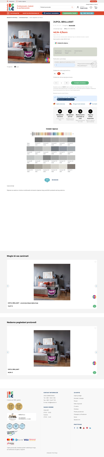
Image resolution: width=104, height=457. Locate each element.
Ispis (16, 67)
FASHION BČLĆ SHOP (72, 13)
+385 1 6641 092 (50, 398)
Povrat (75, 401)
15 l (63, 73)
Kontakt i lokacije (78, 398)
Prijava (82, 6)
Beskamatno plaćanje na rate (80, 116)
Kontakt (94, 104)
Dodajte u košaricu (80, 83)
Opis (47, 180)
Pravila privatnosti (79, 411)
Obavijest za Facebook (80, 414)
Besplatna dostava (60, 115)
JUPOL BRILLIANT (13, 369)
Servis (75, 417)
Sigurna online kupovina (90, 116)
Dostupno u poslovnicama (66, 99)
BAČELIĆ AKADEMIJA (53, 13)
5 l (59, 73)
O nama (76, 406)
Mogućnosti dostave (79, 104)
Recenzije (72, 25)
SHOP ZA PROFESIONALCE (31, 13)
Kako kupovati (78, 403)
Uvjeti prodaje (77, 395)
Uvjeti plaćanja (60, 104)
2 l (55, 73)
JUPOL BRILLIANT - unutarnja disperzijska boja (23, 303)
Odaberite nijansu (62, 43)
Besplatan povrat (70, 115)
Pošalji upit (93, 1)
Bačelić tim (77, 419)
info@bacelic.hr (52, 402)
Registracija (83, 8)
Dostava (76, 409)
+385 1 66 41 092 (90, 13)
